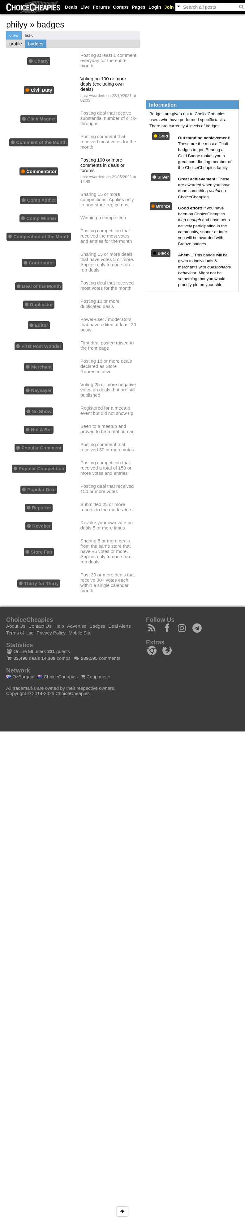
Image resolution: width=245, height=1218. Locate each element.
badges (35, 43)
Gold (161, 136)
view (14, 35)
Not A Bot (39, 429)
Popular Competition (38, 468)
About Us (15, 626)
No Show (38, 411)
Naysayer (39, 390)
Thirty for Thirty (39, 583)
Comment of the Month (39, 142)
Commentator (39, 171)
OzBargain (20, 676)
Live (85, 7)
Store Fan (38, 551)
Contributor (39, 262)
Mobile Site (80, 632)
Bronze (160, 206)
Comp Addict (39, 200)
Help (59, 626)
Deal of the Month (39, 286)
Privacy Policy (51, 632)
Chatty (39, 61)
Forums (101, 7)
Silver (161, 177)
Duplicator (39, 304)
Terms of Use (19, 632)
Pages (138, 7)
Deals (71, 7)
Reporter (39, 507)
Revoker (38, 526)
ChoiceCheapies (57, 676)
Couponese (95, 676)
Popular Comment (38, 447)
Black (161, 253)
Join (169, 7)
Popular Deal (39, 489)
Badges (97, 626)
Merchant (39, 366)
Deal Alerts (119, 626)
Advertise (77, 626)
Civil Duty (38, 90)
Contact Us (39, 626)
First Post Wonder (38, 346)
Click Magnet (39, 118)
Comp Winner (39, 218)
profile (15, 43)
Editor (38, 325)
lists (29, 35)
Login (154, 7)
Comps (121, 7)
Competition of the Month (39, 236)
